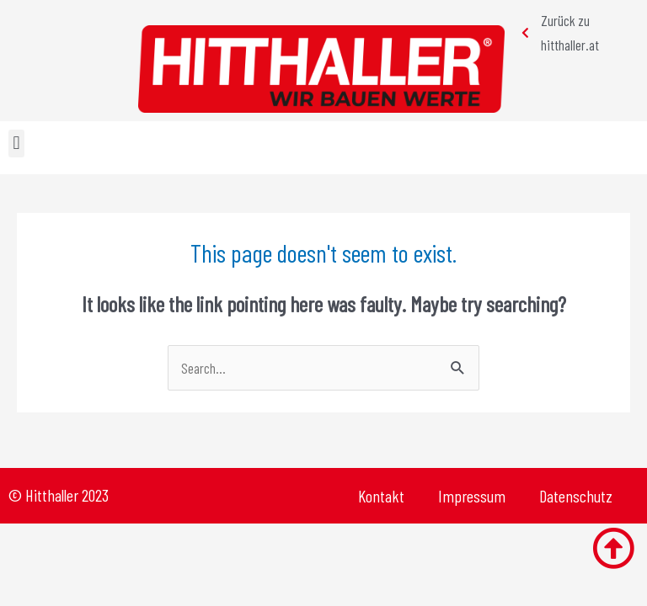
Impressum (471, 496)
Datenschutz (575, 496)
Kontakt (381, 496)
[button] (16, 143)
